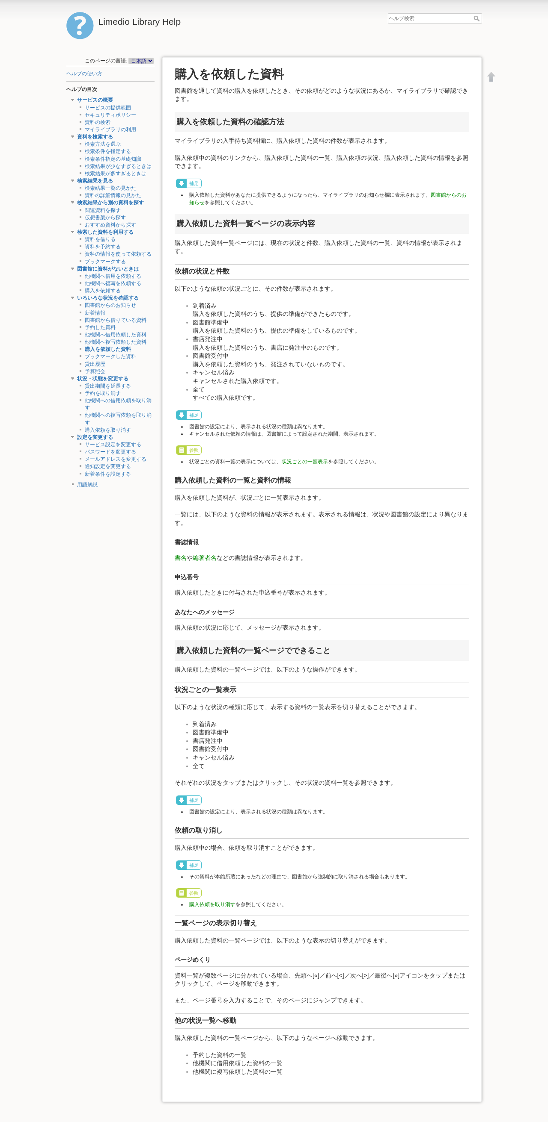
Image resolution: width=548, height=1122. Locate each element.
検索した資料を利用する (105, 232)
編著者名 (205, 557)
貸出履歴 (95, 364)
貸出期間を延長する (108, 386)
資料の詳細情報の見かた (113, 195)
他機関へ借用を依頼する (113, 276)
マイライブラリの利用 (110, 130)
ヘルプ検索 (478, 18)
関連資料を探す (103, 210)
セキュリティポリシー (110, 115)
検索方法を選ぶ (103, 144)
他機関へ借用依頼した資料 (115, 335)
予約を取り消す (103, 393)
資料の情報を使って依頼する (118, 254)
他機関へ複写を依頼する (113, 283)
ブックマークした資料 (110, 356)
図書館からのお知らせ (110, 305)
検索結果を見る (95, 181)
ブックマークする (105, 262)
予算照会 (95, 371)
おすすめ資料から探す (110, 225)
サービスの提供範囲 (108, 108)
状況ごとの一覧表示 (305, 462)
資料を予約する (103, 247)
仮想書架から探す (105, 218)
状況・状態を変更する (102, 379)
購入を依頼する (103, 291)
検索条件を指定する (108, 151)
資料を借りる (100, 239)
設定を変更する (95, 437)
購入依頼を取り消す (108, 430)
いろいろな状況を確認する (108, 298)
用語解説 (87, 485)
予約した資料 (100, 327)
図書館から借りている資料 (115, 320)
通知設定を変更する (108, 466)
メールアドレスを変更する (115, 459)
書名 (181, 557)
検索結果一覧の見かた (110, 188)
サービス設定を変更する (113, 445)
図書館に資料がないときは (108, 269)
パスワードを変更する (110, 452)
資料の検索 (97, 122)
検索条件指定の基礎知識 (113, 159)
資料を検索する (95, 137)
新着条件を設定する (108, 474)
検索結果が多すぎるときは (115, 174)
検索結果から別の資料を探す (110, 203)
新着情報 (95, 313)
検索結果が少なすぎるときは (118, 166)
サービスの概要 (95, 100)
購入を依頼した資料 (108, 349)
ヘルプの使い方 (84, 74)
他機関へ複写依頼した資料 (115, 342)
